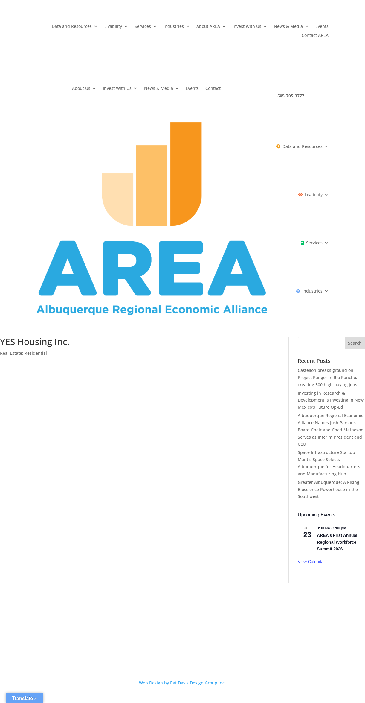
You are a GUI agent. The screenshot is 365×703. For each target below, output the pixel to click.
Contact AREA (315, 35)
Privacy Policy (151, 644)
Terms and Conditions (194, 644)
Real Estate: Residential (23, 353)
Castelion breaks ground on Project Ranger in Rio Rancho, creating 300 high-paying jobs (327, 377)
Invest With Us (247, 26)
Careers (123, 644)
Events (322, 26)
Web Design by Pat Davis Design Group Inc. (182, 683)
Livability (113, 26)
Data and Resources (72, 26)
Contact (213, 88)
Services (143, 26)
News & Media (288, 26)
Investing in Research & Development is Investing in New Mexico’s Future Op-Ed (331, 400)
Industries (174, 26)
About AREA (208, 26)
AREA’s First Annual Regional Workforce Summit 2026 (337, 542)
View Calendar (311, 561)
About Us (81, 88)
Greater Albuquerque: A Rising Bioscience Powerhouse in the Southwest (328, 489)
